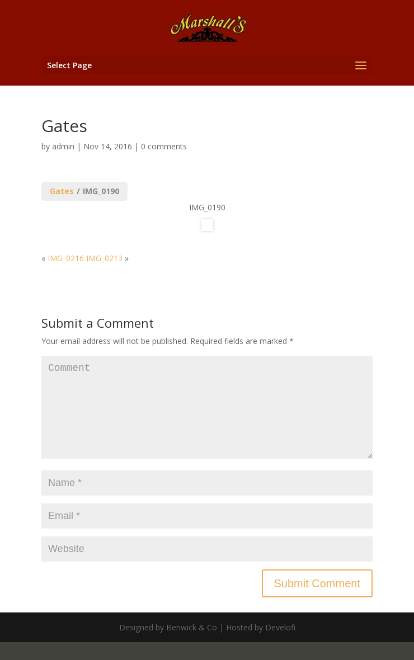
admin (63, 146)
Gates (62, 191)
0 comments (164, 146)
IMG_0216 (66, 258)
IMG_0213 (104, 258)
